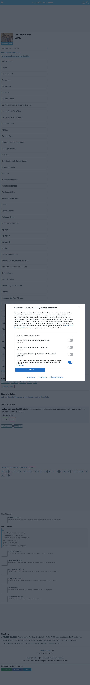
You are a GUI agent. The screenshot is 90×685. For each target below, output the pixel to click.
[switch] (70, 340)
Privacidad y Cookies (56, 377)
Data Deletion (31, 377)
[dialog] (45, 342)
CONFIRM (30, 370)
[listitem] (45, 336)
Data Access (43, 377)
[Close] (81, 308)
